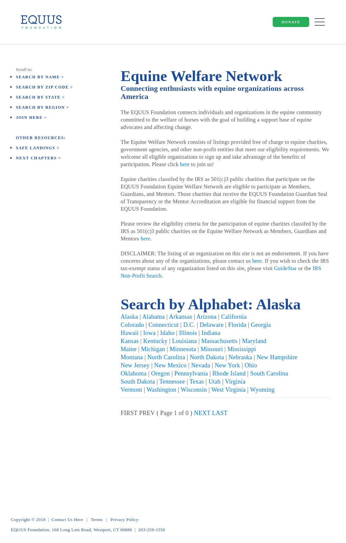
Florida (237, 324)
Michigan (153, 349)
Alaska (129, 316)
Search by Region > (42, 107)
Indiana (210, 333)
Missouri (212, 349)
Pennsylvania (191, 373)
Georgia (261, 324)
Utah (214, 381)
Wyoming (262, 389)
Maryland (254, 341)
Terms (97, 519)
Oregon (160, 373)
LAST (220, 413)
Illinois (188, 333)
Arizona (206, 316)
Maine (129, 349)
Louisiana (184, 341)
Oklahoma (134, 373)
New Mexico (170, 365)
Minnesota (183, 349)
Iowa (149, 333)
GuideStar (285, 268)
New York (227, 365)
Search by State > (40, 97)
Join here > (31, 117)
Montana (132, 357)
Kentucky (155, 341)
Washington (161, 389)
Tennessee (172, 381)
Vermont (131, 389)
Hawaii (130, 333)
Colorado (132, 324)
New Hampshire (277, 357)
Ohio (251, 365)
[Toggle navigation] (319, 21)
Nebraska (240, 357)
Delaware (212, 324)
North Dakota (207, 357)
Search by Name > (40, 77)
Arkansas (180, 316)
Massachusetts (219, 341)
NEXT (202, 413)
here (185, 164)
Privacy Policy (124, 519)
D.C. (189, 324)
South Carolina (269, 373)
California (233, 316)
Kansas (130, 341)
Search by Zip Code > (44, 87)
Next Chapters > (38, 158)
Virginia (235, 381)
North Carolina (166, 357)
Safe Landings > (37, 148)
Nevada (200, 365)
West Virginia (228, 389)
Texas (197, 381)
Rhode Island (229, 373)
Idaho (167, 333)
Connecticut (163, 324)
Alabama (153, 316)
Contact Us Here (67, 519)
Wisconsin (194, 389)
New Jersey (135, 365)
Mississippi (241, 349)
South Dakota (138, 381)
